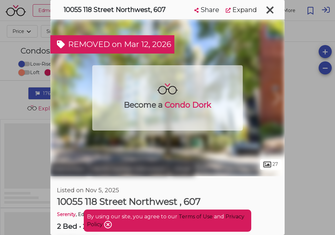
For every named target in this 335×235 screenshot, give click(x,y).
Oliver (182, 169)
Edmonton (69, 169)
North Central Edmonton (129, 169)
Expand (241, 10)
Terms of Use (196, 216)
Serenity (66, 214)
